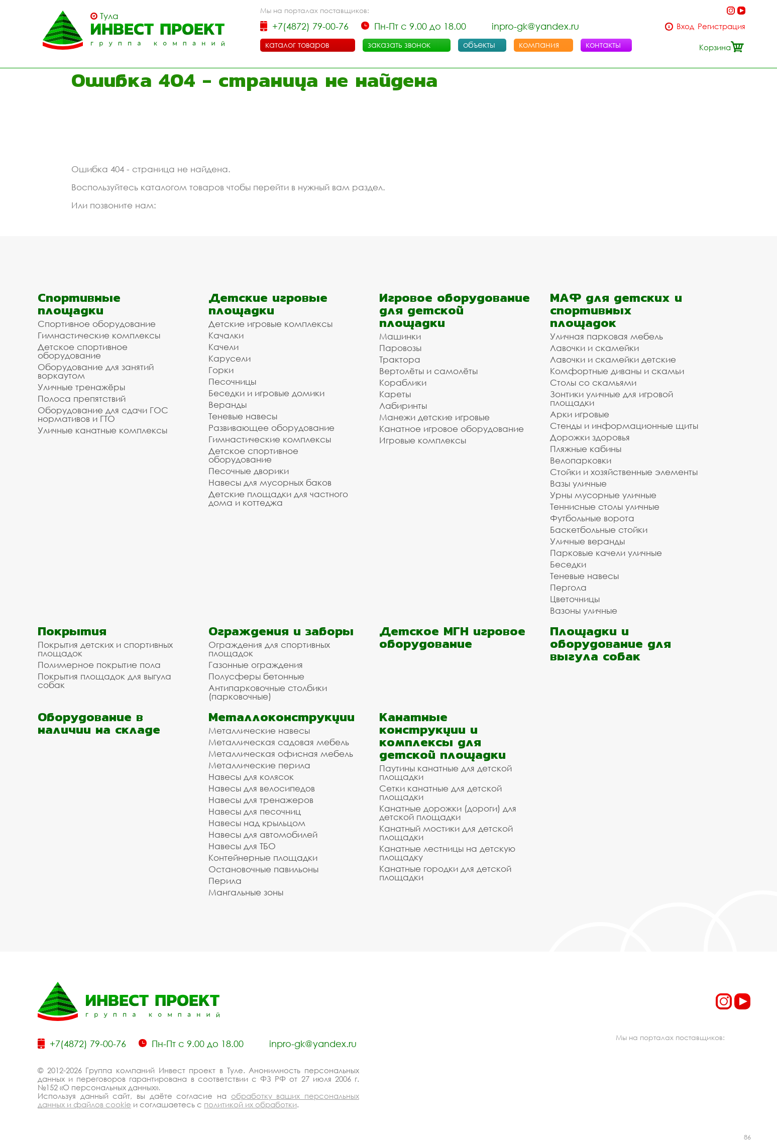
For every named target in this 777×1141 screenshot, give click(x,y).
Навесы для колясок (251, 776)
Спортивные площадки (79, 303)
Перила (225, 880)
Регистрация (721, 26)
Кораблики (402, 382)
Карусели (229, 358)
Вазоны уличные (583, 610)
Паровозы (400, 348)
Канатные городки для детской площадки (445, 872)
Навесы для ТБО (242, 846)
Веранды (227, 404)
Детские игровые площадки (267, 303)
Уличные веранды (587, 541)
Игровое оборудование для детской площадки (454, 310)
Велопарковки (580, 460)
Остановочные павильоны (263, 869)
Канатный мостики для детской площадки (446, 832)
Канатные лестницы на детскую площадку (447, 852)
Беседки (568, 564)
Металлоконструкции (281, 717)
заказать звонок (399, 45)
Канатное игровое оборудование (451, 428)
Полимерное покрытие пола (99, 664)
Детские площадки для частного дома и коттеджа (278, 498)
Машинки (400, 336)
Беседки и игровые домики (266, 393)
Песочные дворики (248, 471)
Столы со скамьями (593, 382)
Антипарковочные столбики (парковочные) (267, 692)
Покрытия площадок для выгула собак (104, 680)
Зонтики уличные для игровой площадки (611, 398)
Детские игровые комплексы (270, 323)
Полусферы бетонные (256, 676)
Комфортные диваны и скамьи (617, 371)
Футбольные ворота (592, 518)
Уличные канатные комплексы (102, 430)
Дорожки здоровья (590, 437)
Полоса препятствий (82, 398)
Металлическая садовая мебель (278, 742)
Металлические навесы (259, 730)
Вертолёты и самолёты (428, 371)
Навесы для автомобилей (262, 834)
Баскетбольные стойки (598, 529)
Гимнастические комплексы (99, 335)
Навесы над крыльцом (256, 823)
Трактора (399, 359)
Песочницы (232, 381)
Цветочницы (575, 599)
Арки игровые (579, 414)
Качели (223, 347)
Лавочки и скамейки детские (613, 359)
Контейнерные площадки (262, 857)
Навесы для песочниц (254, 811)
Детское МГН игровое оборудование (452, 637)
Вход (685, 26)
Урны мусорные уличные (603, 495)
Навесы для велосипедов (261, 788)
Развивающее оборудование (271, 427)
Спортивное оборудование (97, 323)
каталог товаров (297, 45)
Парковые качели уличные (606, 552)
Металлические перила (259, 765)
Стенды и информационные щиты (624, 425)
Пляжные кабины (585, 448)
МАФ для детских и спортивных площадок (616, 310)
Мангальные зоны (245, 892)
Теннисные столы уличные (604, 506)
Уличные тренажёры (81, 387)
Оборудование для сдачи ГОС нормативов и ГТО (103, 414)
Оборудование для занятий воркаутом (96, 371)
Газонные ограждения (255, 664)
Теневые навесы (242, 416)
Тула (109, 16)
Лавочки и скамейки (594, 348)
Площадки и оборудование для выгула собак (610, 643)
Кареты (395, 394)
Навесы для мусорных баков (269, 482)
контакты (603, 45)
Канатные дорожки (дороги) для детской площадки (447, 812)
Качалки (226, 335)
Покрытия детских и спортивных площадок (105, 648)
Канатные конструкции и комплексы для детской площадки (442, 736)
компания (539, 45)
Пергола (568, 587)
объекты (479, 45)
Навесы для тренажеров (260, 799)
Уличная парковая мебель (606, 336)
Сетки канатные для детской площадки (440, 792)
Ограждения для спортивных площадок (269, 648)
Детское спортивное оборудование (83, 351)
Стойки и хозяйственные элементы (624, 472)
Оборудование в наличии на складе (99, 723)
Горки (221, 370)
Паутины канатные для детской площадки (445, 772)
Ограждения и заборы (281, 631)
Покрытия (72, 631)
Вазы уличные (578, 483)
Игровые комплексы (422, 440)
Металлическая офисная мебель (280, 753)
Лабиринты (403, 405)
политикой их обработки (250, 1104)
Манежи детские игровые (434, 417)
